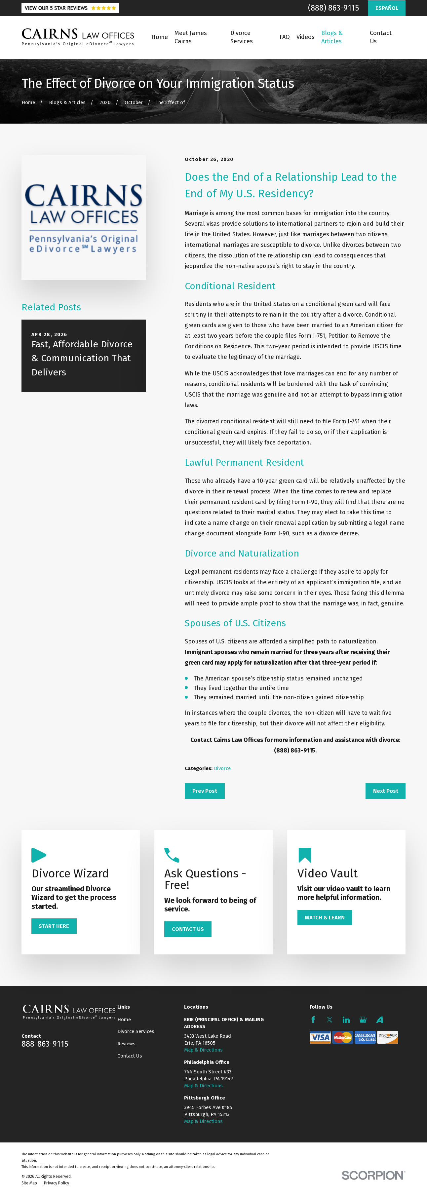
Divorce (222, 768)
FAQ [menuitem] (285, 37)
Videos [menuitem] (305, 37)
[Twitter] (329, 1019)
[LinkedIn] (346, 1019)
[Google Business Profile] (363, 1019)
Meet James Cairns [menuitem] (191, 37)
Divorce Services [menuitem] (241, 37)
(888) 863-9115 (333, 8)
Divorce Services (135, 1031)
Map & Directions (203, 1050)
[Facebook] (313, 1019)
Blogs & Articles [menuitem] (332, 37)
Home (124, 1019)
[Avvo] (379, 1019)
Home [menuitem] (159, 37)
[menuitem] (29, 1183)
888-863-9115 (44, 1044)
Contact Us (129, 1056)
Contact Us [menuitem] (381, 37)
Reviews (126, 1044)
